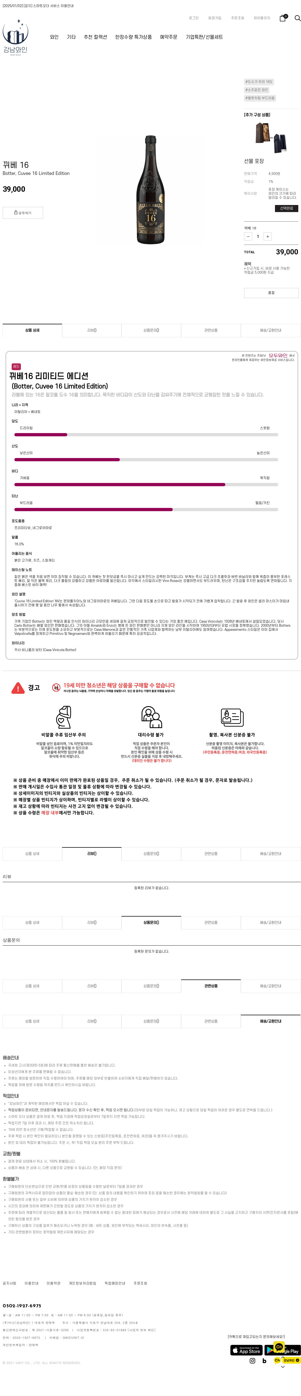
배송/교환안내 (270, 330)
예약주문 (169, 37)
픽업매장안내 (115, 1283)
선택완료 (286, 208)
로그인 (194, 18)
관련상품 (210, 330)
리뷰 (92, 330)
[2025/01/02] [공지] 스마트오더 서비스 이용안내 (38, 6)
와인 (54, 37)
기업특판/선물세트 (204, 37)
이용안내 (32, 1283)
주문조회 (237, 18)
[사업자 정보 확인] (142, 1330)
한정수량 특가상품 (133, 37)
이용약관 (53, 1283)
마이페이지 (262, 18)
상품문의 (151, 330)
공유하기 (22, 212)
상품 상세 (32, 330)
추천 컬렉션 (95, 37)
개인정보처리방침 (83, 1283)
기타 (71, 37)
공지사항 (10, 1283)
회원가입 (215, 18)
